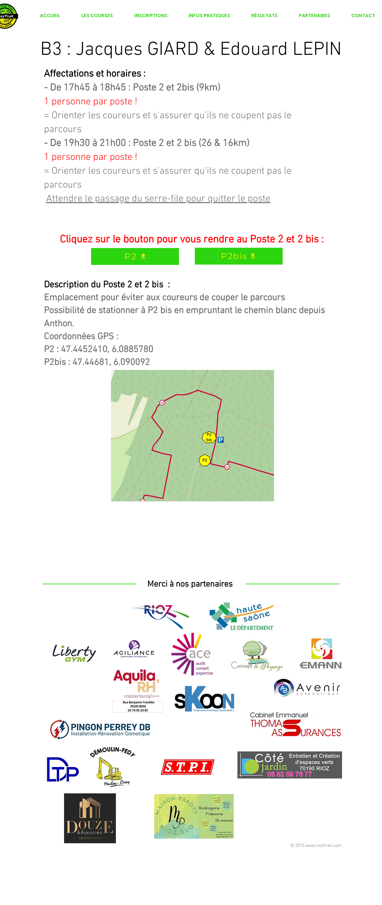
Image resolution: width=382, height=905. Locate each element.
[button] (151, 15)
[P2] (135, 256)
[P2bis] (239, 256)
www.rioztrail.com (323, 846)
